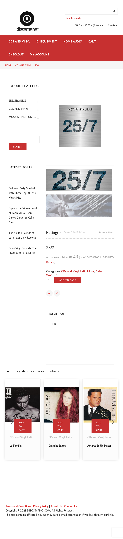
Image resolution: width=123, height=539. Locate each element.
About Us (56, 506)
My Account (39, 54)
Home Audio (72, 41)
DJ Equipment (46, 41)
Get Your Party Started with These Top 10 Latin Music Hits (22, 192)
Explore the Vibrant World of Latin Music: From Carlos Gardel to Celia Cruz (23, 215)
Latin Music (87, 271)
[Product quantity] (50, 280)
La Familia (16, 445)
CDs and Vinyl (19, 41)
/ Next (111, 232)
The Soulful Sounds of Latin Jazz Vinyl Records (22, 235)
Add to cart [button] (22, 426)
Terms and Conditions (18, 506)
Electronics (17, 100)
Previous (103, 232)
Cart (92, 41)
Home (8, 65)
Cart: (84, 25)
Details (50, 262)
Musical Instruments (22, 117)
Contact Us (70, 506)
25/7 (37, 65)
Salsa (99, 271)
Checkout (113, 25)
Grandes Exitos (57, 445)
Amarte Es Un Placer (99, 445)
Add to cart (67, 280)
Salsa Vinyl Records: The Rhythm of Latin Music (23, 250)
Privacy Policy (40, 506)
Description (56, 313)
